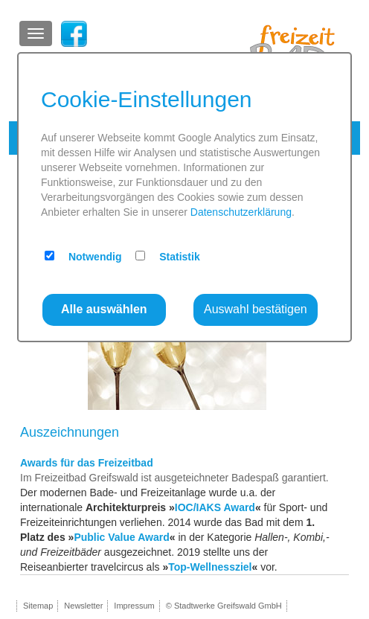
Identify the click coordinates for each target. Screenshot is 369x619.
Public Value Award (121, 537)
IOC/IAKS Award (215, 507)
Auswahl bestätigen (255, 309)
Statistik (179, 257)
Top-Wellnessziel (209, 567)
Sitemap (38, 605)
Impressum (134, 605)
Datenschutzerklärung (241, 212)
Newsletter (83, 605)
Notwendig (95, 257)
